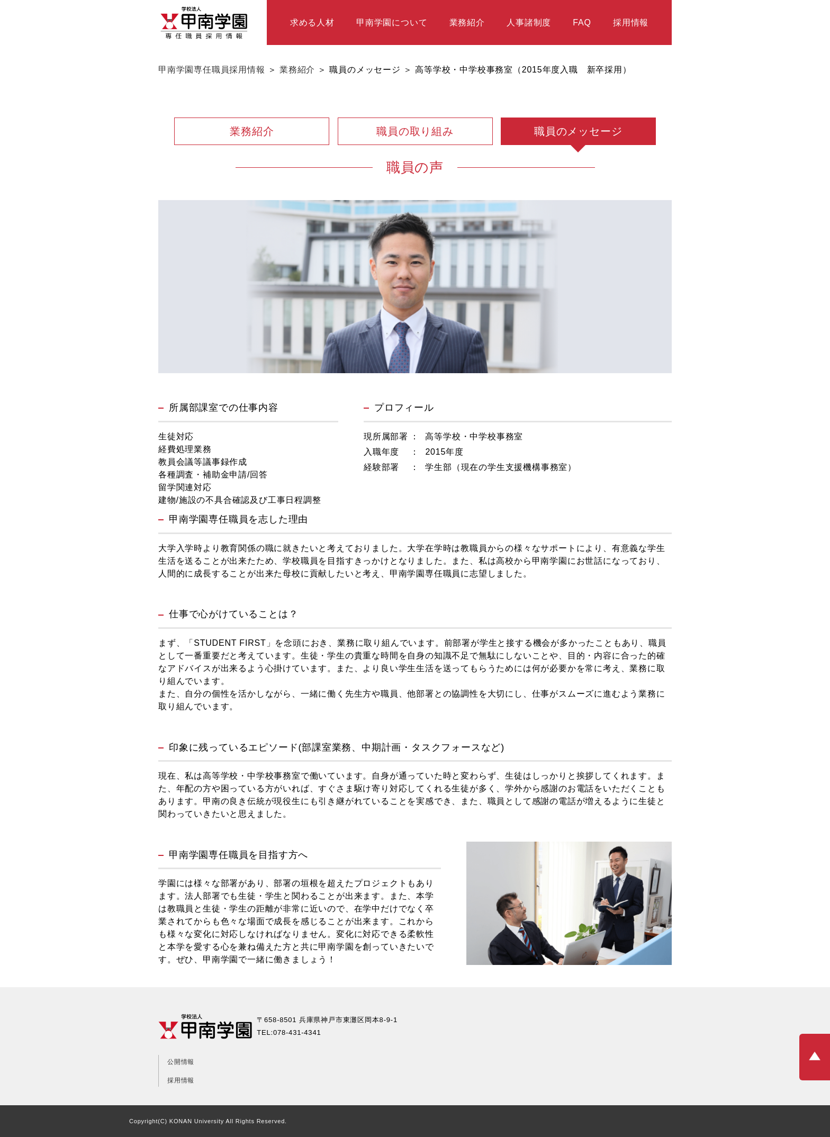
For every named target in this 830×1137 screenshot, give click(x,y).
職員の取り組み (415, 131)
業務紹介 (467, 22)
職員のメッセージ (578, 131)
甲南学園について (391, 22)
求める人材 (312, 22)
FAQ (582, 22)
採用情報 (630, 22)
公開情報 (180, 1062)
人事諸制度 (529, 22)
